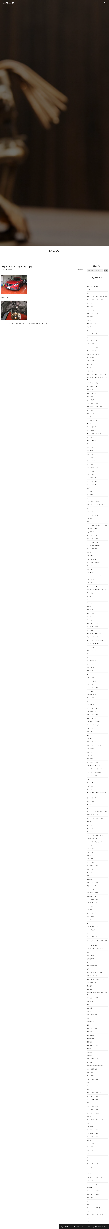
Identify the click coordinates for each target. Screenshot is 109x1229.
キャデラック (91, 437)
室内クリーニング (92, 975)
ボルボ (89, 821)
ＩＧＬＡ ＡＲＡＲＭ (93, 1194)
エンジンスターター (92, 386)
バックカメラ (91, 677)
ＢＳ (88, 1123)
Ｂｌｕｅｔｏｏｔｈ (92, 1109)
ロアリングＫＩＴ (92, 936)
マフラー (89, 831)
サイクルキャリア (92, 474)
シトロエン (90, 494)
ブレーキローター (92, 752)
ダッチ (89, 606)
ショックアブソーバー (93, 501)
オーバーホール (91, 417)
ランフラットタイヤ (92, 892)
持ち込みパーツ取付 (92, 998)
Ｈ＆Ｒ (89, 1170)
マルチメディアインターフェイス (96, 842)
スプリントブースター (93, 562)
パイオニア (90, 684)
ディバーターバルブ (92, 626)
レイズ (89, 919)
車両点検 (89, 1031)
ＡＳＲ (89, 1086)
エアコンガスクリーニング (94, 354)
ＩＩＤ (89, 1201)
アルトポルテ (91, 310)
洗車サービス (91, 1021)
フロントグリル (91, 718)
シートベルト (91, 511)
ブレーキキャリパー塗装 (94, 745)
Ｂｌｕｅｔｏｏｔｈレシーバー (96, 1113)
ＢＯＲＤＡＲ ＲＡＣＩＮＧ (95, 1120)
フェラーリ (90, 701)
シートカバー (91, 508)
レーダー (89, 933)
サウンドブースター (92, 481)
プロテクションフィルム (94, 765)
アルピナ (89, 320)
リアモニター (91, 906)
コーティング (91, 461)
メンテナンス (91, 862)
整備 (88, 1004)
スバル (89, 552)
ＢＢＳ (89, 1103)
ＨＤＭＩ (89, 1174)
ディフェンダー (91, 630)
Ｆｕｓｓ (89, 1167)
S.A (88, 293)
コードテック (91, 471)
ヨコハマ (89, 879)
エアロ (89, 367)
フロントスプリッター (93, 721)
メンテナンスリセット (93, 865)
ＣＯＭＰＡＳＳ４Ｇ (92, 1130)
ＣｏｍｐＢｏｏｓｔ (92, 1136)
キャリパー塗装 (91, 440)
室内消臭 (89, 986)
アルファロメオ (91, 323)
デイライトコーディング (94, 633)
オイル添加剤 (91, 400)
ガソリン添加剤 (91, 430)
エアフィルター (91, 364)
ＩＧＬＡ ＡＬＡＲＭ (93, 1191)
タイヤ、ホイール (92, 586)
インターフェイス (92, 340)
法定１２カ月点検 (92, 1015)
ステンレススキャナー (93, 542)
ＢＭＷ (89, 1116)
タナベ (89, 596)
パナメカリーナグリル (93, 687)
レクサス (89, 923)
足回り (89, 1025)
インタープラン (91, 344)
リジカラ (89, 909)
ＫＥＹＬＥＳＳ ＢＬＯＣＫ (95, 1214)
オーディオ (90, 410)
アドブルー (90, 303)
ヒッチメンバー (91, 694)
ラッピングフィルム (92, 882)
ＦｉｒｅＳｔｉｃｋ (92, 1164)
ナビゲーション (91, 670)
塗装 (88, 969)
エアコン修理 (91, 357)
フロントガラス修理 (92, 714)
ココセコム (90, 450)
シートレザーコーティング (94, 515)
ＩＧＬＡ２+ (90, 1197)
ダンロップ (90, 610)
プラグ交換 (90, 759)
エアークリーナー (92, 371)
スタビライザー (91, 532)
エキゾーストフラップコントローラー (97, 378)
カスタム (89, 423)
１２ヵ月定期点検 (92, 1069)
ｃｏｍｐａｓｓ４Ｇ (92, 1133)
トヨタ (89, 657)
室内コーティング (92, 982)
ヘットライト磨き (92, 775)
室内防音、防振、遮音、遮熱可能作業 (97, 993)
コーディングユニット (93, 467)
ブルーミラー (91, 731)
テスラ (89, 616)
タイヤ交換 (90, 593)
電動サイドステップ (92, 1059)
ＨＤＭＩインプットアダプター (96, 1177)
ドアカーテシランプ (92, 660)
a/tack (89, 283)
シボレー (89, 498)
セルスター (90, 582)
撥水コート (90, 1001)
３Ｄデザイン (91, 1072)
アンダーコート (91, 330)
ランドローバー (91, 889)
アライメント (91, 306)
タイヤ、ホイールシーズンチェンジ (97, 589)
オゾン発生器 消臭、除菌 (94, 406)
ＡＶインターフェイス (93, 1099)
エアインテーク (91, 350)
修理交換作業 (91, 959)
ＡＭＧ (89, 1082)
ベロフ (89, 779)
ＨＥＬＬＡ (90, 1180)
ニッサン (89, 674)
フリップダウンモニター (94, 708)
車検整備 (89, 1042)
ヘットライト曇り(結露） (94, 772)
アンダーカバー (91, 327)
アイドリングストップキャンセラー (97, 296)
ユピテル (89, 875)
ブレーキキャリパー (92, 742)
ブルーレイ (90, 735)
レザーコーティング (92, 926)
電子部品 (89, 1062)
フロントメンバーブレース (94, 725)
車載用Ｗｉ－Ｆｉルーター (94, 1045)
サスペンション (91, 484)
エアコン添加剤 (91, 361)
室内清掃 (89, 989)
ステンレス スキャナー (94, 538)
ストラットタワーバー (93, 545)
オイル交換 (90, 396)
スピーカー (90, 555)
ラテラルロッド (91, 886)
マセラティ (90, 828)
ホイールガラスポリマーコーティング (97, 793)
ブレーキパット (91, 748)
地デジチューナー (92, 965)
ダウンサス (90, 603)
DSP (88, 289)
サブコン (89, 491)
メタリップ (90, 852)
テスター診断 (91, 613)
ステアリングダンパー (93, 535)
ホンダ (89, 804)
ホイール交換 (91, 801)
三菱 (88, 952)
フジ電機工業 (91, 704)
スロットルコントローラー (94, 576)
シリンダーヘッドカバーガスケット (97, 505)
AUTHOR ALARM (92, 286)
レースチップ (91, 930)
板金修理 (89, 1008)
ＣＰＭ (89, 1140)
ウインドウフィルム (92, 347)
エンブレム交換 (91, 393)
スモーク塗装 (91, 572)
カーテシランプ (91, 427)
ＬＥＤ (89, 1221)
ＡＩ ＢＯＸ (91, 1076)
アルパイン (90, 316)
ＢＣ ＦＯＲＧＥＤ (92, 1106)
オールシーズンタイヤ (93, 420)
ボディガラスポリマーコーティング (97, 811)
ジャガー (89, 518)
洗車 (88, 1018)
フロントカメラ (91, 711)
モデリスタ (90, 869)
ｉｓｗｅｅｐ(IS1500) (93, 1208)
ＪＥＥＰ (89, 1211)
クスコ (89, 444)
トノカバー (90, 654)
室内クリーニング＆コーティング (96, 979)
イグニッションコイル (93, 333)
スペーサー (90, 566)
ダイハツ (89, 599)
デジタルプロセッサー (93, 643)
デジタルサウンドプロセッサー (96, 640)
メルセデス (90, 855)
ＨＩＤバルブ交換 (92, 1184)
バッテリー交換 (91, 681)
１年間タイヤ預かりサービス (95, 1065)
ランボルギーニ (91, 896)
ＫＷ (88, 1218)
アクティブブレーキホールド (95, 300)
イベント (89, 337)
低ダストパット (91, 955)
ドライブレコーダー (92, 664)
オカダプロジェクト (92, 403)
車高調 (89, 1048)
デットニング (91, 647)
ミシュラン (90, 845)
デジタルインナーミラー (94, 637)
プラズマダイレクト (92, 762)
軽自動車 (89, 1052)
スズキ (89, 522)
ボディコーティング (92, 814)
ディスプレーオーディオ (94, 623)
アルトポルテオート (92, 313)
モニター (89, 872)
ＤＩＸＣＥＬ (91, 1147)
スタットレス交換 (92, 528)
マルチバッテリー (92, 838)
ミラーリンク (91, 848)
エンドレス (90, 389)
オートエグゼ (91, 413)
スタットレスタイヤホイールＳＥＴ (97, 525)
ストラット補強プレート (94, 549)
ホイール (89, 789)
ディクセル (90, 620)
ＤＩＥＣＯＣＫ (91, 1143)
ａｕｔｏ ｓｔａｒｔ (93, 1096)
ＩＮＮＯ (89, 1204)
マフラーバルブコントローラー (96, 835)
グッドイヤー (91, 447)
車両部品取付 (91, 1038)
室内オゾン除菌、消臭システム (96, 972)
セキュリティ (91, 579)
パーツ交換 (90, 691)
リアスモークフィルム (93, 899)
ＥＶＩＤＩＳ (91, 1160)
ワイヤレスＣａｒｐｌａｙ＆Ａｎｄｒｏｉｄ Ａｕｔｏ (97, 941)
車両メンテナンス (92, 1028)
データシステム (91, 650)
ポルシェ (89, 825)
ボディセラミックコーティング (96, 818)
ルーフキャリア (91, 916)
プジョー (89, 755)
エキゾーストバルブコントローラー (97, 374)
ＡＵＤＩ (89, 1089)
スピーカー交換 (91, 559)
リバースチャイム (92, 913)
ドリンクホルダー (92, 667)
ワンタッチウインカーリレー (95, 948)
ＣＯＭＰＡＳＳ (91, 1126)
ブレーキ (89, 738)
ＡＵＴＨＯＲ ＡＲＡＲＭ (94, 1092)
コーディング (91, 464)
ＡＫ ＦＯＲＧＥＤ (92, 1079)
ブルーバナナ (91, 728)
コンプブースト (91, 457)
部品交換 (89, 1055)
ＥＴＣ (89, 1157)
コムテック (90, 454)
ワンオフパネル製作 (92, 945)
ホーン (89, 808)
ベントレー (90, 782)
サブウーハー (91, 488)
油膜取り (89, 1011)
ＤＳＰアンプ (91, 1150)
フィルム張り (91, 698)
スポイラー (90, 569)
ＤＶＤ (89, 1153)
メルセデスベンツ (92, 858)
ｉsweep (89, 1187)
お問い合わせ (99, 1226)
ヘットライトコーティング (94, 769)
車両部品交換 (91, 1035)
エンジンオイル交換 (92, 383)
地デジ (89, 962)
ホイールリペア (91, 798)
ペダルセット (91, 786)
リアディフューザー (92, 902)
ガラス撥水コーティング (94, 433)
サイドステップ (91, 477)
